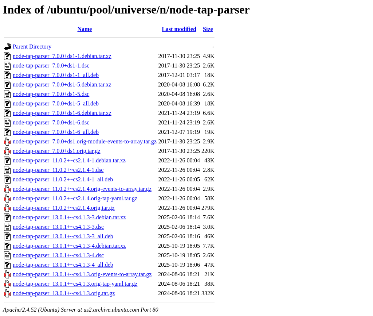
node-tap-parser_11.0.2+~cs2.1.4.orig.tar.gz (64, 208)
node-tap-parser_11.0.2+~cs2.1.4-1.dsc (58, 170)
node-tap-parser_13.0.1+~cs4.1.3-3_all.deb (63, 236)
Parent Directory (32, 46)
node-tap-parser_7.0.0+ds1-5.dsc (51, 94)
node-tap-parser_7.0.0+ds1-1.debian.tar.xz (62, 56)
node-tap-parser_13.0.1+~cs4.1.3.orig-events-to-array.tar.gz (82, 274)
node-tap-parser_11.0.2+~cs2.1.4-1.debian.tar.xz (69, 160)
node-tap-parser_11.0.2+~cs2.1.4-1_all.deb (63, 179)
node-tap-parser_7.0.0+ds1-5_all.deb (56, 103)
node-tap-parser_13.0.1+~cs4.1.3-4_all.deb (63, 265)
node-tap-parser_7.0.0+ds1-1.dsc (51, 65)
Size (208, 29)
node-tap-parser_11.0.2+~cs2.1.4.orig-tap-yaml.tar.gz (75, 198)
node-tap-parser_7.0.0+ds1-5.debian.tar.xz (62, 84)
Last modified (179, 29)
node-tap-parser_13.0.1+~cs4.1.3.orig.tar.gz (64, 293)
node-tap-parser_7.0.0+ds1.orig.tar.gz (57, 151)
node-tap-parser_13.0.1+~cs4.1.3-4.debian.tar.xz (69, 246)
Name (84, 29)
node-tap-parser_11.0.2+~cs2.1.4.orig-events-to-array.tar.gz (82, 189)
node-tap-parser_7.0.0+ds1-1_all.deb (56, 75)
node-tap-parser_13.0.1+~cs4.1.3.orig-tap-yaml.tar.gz (75, 284)
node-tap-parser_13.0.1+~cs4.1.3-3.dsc (58, 227)
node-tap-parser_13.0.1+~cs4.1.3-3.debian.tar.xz (69, 217)
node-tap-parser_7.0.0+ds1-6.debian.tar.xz (62, 113)
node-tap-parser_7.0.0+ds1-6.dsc (51, 122)
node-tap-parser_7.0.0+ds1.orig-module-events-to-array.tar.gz (85, 141)
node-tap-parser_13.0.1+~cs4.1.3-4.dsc (58, 255)
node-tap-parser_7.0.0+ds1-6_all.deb (56, 132)
